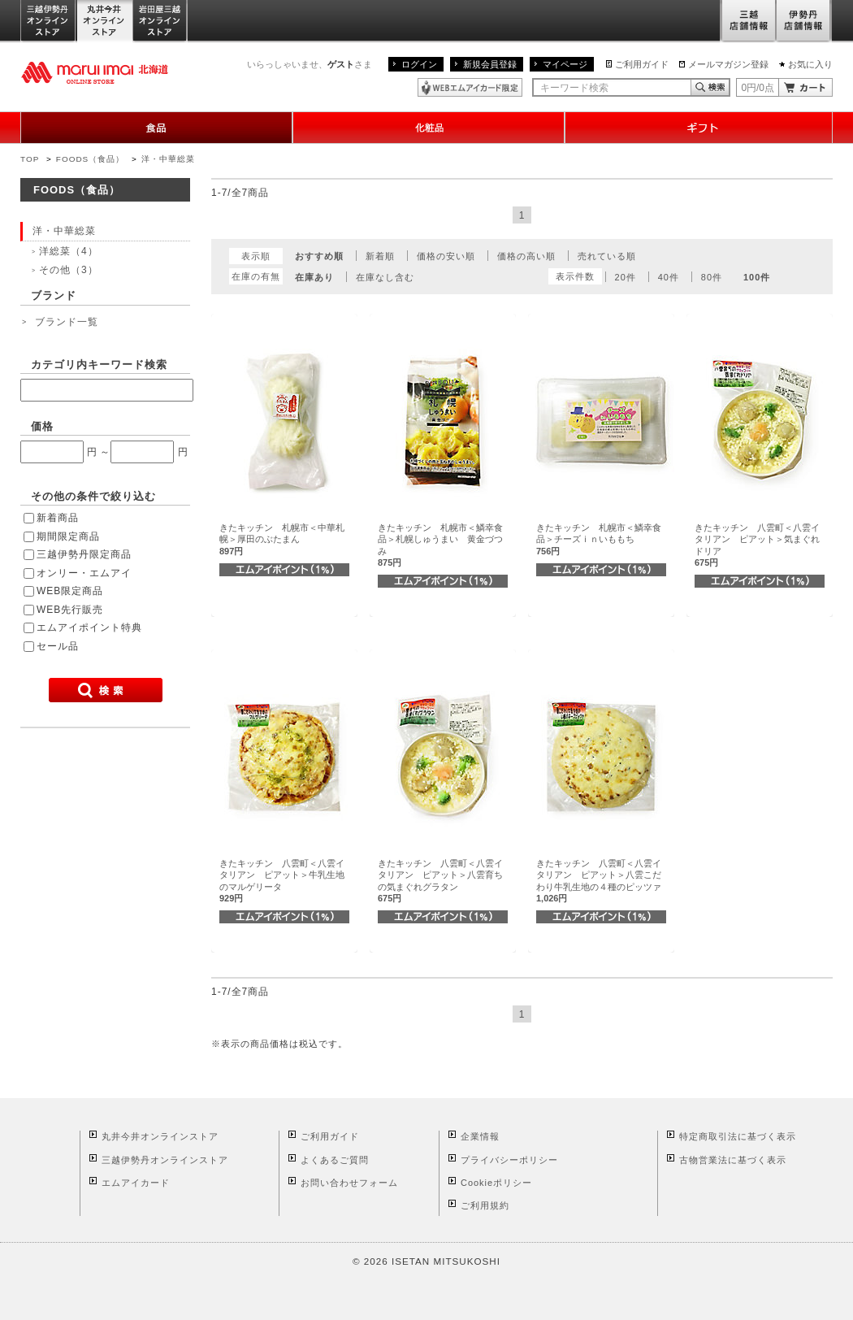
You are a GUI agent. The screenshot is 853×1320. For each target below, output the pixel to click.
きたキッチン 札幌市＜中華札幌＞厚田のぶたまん (281, 539)
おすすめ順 (319, 256)
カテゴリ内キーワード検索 (99, 364)
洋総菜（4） (68, 251)
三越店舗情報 (748, 21)
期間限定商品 (68, 536)
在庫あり (314, 277)
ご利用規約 (485, 1205)
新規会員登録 (490, 64)
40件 (668, 277)
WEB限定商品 (70, 591)
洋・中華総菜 (168, 158)
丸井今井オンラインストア (104, 21)
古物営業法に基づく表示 (732, 1160)
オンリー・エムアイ (84, 573)
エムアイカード (136, 1183)
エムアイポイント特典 (89, 627)
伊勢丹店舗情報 (804, 21)
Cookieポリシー (496, 1183)
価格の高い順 (526, 256)
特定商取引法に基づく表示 (737, 1136)
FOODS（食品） (90, 158)
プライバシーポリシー (509, 1160)
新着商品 (58, 517)
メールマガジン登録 (728, 64)
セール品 (58, 646)
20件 (625, 277)
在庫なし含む (385, 277)
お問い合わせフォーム (349, 1183)
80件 (711, 277)
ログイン (419, 64)
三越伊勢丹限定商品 (84, 554)
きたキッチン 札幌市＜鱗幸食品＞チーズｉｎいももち (598, 539)
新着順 (380, 256)
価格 (42, 426)
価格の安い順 (446, 256)
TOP (29, 158)
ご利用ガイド (642, 64)
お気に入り (810, 64)
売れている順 (607, 256)
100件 (756, 277)
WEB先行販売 (70, 609)
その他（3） (68, 270)
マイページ (565, 64)
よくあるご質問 (335, 1160)
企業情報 (480, 1136)
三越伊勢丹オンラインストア (48, 21)
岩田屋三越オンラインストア (160, 21)
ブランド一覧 (66, 322)
